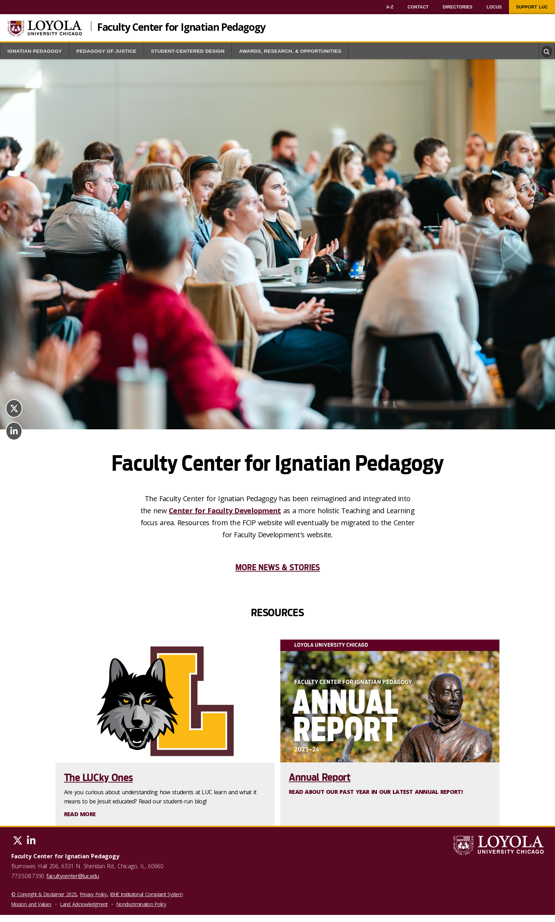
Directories (458, 7)
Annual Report (320, 777)
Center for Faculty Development (225, 510)
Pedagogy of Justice (106, 51)
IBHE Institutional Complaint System (146, 894)
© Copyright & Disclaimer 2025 (43, 894)
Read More (80, 814)
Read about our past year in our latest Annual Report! (376, 792)
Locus (494, 7)
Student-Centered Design (188, 51)
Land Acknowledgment (83, 904)
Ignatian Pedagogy (34, 51)
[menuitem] (390, 7)
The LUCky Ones (98, 778)
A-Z (390, 7)
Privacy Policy (93, 894)
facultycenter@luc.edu (72, 876)
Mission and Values (31, 904)
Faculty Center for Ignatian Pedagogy (181, 26)
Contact (418, 7)
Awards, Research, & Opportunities (290, 51)
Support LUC (532, 7)
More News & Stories (277, 567)
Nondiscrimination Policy (141, 904)
